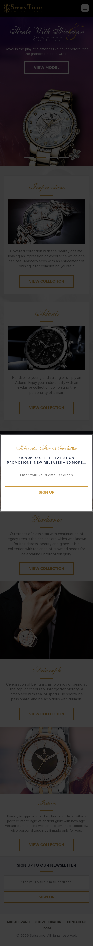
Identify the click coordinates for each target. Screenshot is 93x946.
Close (87, 439)
